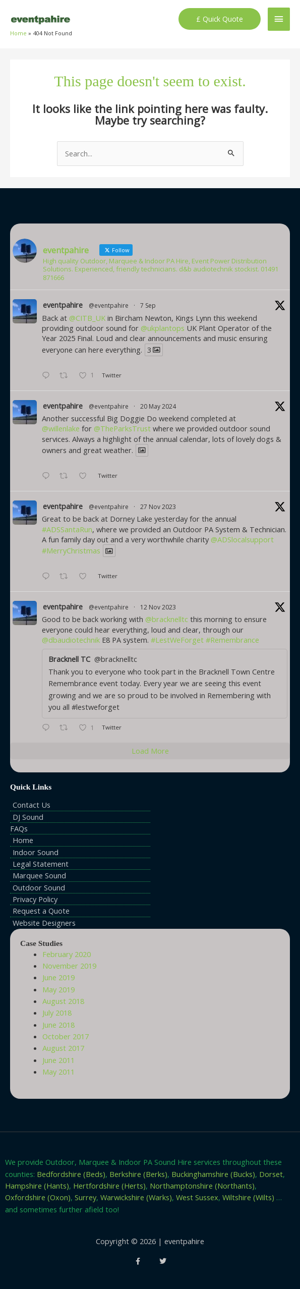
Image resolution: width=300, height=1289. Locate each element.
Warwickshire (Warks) (136, 1197)
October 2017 (65, 1036)
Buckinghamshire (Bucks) (213, 1174)
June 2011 (58, 1060)
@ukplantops (163, 328)
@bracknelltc (166, 619)
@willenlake (61, 428)
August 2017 (63, 1048)
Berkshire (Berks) (138, 1174)
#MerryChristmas (71, 550)
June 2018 (58, 1025)
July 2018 (57, 1012)
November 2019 (69, 966)
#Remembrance (232, 640)
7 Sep (148, 305)
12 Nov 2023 (158, 607)
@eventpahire (109, 305)
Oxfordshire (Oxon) (38, 1197)
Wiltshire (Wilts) (248, 1197)
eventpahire (63, 305)
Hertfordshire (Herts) (109, 1186)
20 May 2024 (158, 406)
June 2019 (58, 977)
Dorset (271, 1174)
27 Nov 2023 (158, 506)
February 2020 (66, 954)
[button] (219, 19)
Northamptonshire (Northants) (202, 1186)
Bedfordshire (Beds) (71, 1174)
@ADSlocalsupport (242, 539)
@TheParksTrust (122, 428)
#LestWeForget (177, 640)
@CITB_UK (87, 318)
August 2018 (63, 1001)
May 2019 (58, 989)
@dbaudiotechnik (71, 640)
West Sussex (197, 1197)
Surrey (85, 1197)
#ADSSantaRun (67, 529)
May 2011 (58, 1072)
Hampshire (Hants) (37, 1186)
